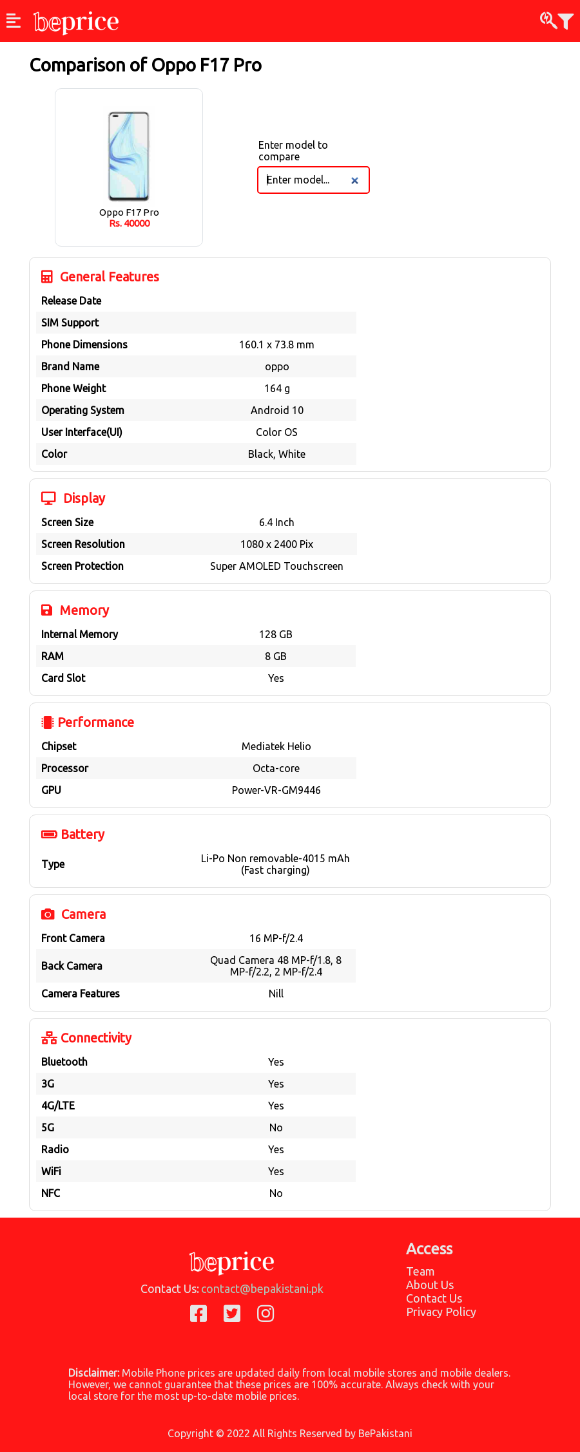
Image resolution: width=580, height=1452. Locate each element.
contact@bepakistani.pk (262, 1288)
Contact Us (434, 1298)
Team (420, 1271)
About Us (430, 1284)
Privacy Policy (441, 1311)
